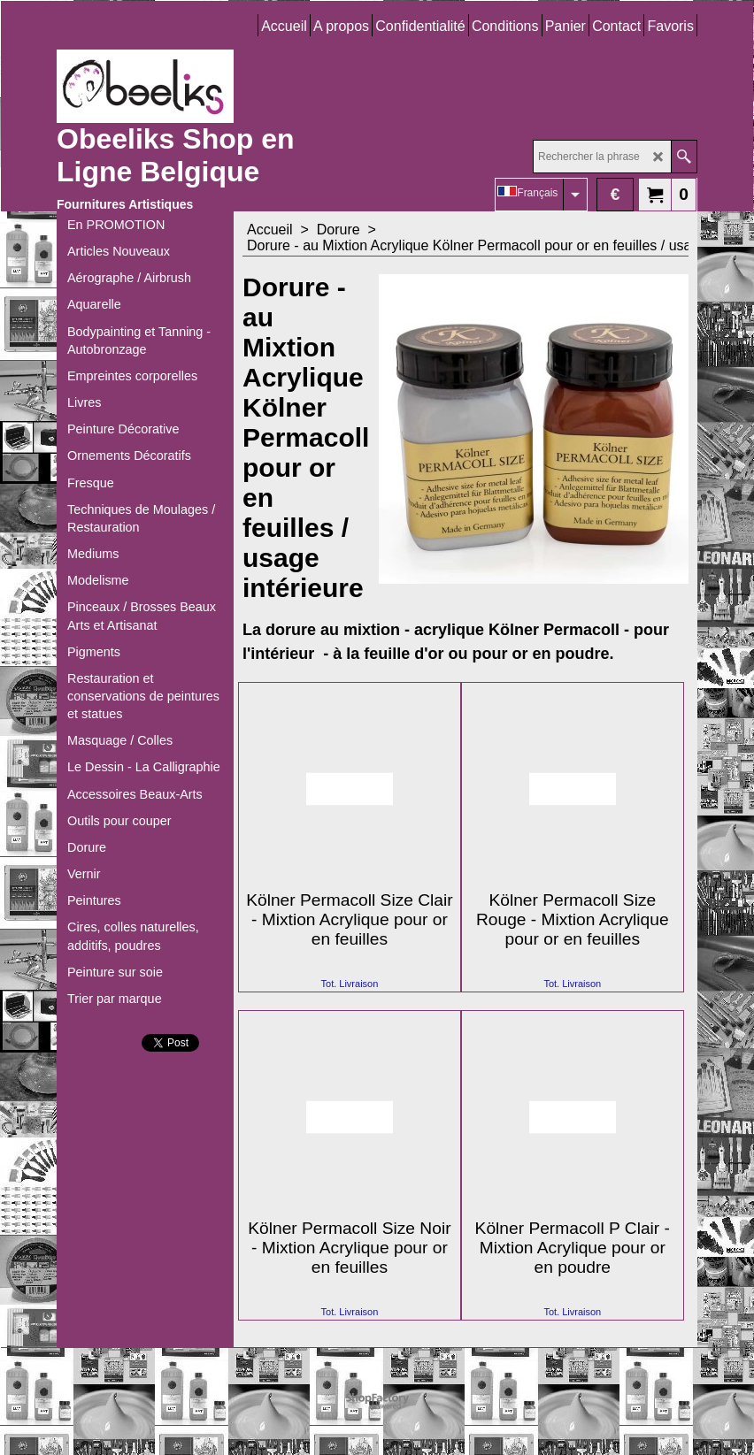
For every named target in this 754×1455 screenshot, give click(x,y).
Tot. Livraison (350, 983)
